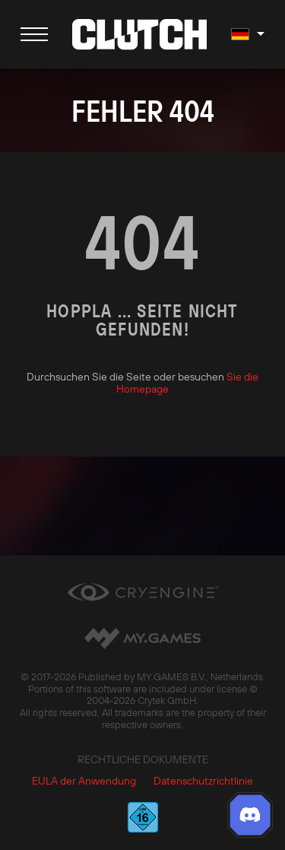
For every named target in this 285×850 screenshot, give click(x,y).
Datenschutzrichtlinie (203, 781)
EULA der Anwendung (84, 781)
